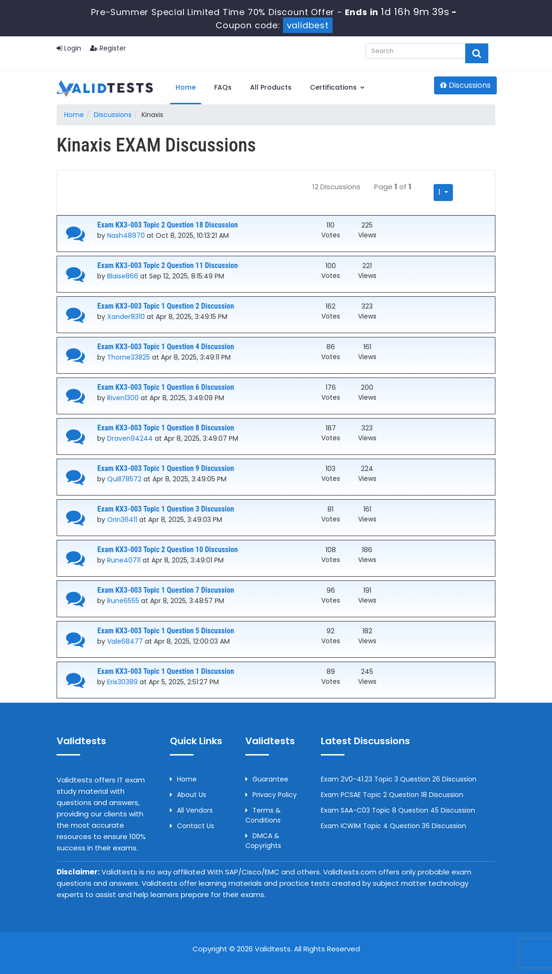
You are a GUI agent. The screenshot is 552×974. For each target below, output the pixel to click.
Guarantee (266, 779)
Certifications (337, 87)
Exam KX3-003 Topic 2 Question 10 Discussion (167, 549)
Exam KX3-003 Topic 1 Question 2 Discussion (165, 306)
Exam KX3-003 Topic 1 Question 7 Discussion (165, 590)
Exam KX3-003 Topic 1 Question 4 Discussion (165, 346)
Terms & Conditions (263, 815)
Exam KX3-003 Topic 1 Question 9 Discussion (165, 468)
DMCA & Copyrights (263, 840)
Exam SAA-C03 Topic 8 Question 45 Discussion (398, 810)
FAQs (223, 87)
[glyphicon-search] (476, 53)
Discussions (465, 85)
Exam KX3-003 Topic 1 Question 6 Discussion (165, 387)
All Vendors (191, 810)
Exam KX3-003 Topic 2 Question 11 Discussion (167, 265)
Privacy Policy (271, 794)
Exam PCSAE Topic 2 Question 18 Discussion (392, 794)
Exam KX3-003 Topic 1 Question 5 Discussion (165, 630)
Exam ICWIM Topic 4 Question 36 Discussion (393, 826)
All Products (271, 87)
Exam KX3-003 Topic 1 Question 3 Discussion (165, 508)
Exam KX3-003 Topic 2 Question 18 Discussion (167, 224)
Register (108, 48)
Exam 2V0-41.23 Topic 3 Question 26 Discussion (399, 779)
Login (69, 48)
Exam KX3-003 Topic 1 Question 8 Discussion (165, 427)
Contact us (192, 826)
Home (186, 87)
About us (188, 794)
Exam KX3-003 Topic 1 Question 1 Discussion (165, 671)
